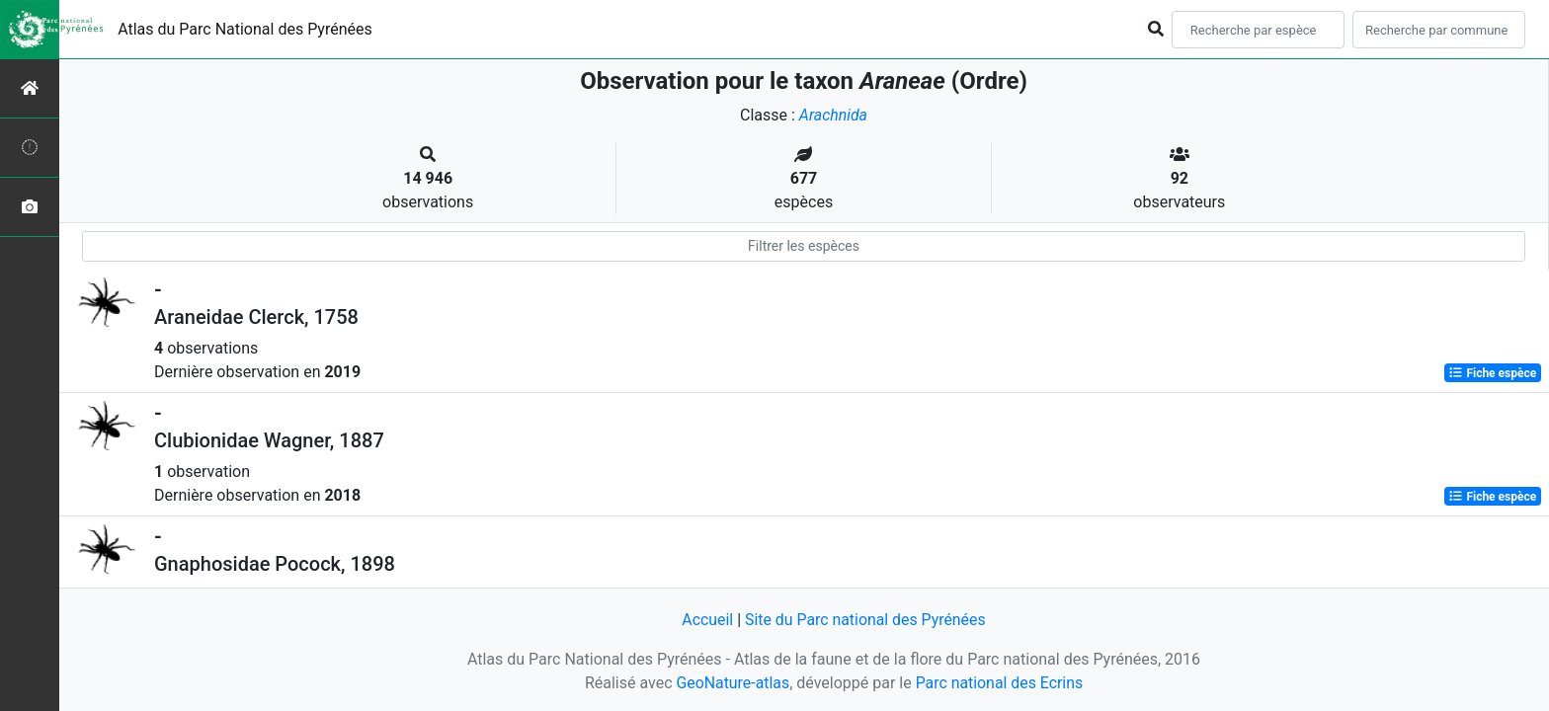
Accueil (706, 619)
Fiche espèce (1492, 373)
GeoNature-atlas (732, 682)
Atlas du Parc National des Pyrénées (245, 29)
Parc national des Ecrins (999, 682)
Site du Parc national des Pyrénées (865, 619)
